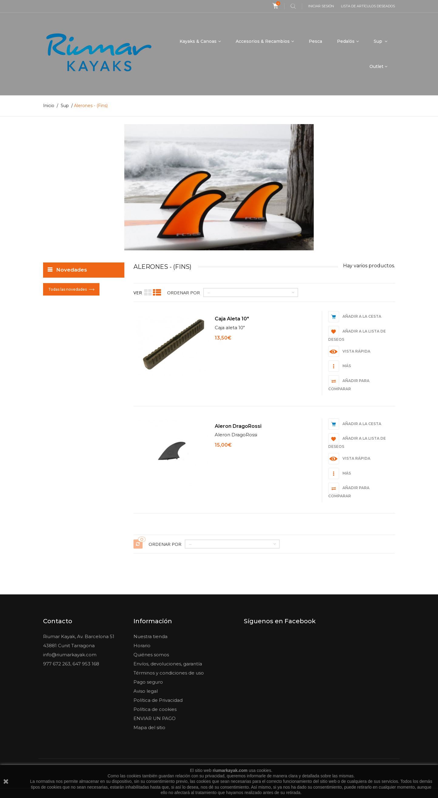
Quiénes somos (151, 655)
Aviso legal (145, 691)
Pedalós (346, 41)
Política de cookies (155, 709)
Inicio (48, 105)
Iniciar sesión (321, 6)
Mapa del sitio (149, 727)
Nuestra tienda (150, 636)
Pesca (315, 41)
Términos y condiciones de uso (168, 673)
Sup (378, 41)
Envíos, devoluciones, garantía (167, 664)
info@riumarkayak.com (69, 655)
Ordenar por (183, 292)
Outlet (376, 66)
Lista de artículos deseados (368, 6)
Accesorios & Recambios (263, 41)
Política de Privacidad (158, 700)
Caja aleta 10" (232, 319)
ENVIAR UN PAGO (154, 718)
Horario (141, 645)
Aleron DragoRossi (238, 426)
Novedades (71, 270)
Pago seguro (148, 682)
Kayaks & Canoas (198, 41)
